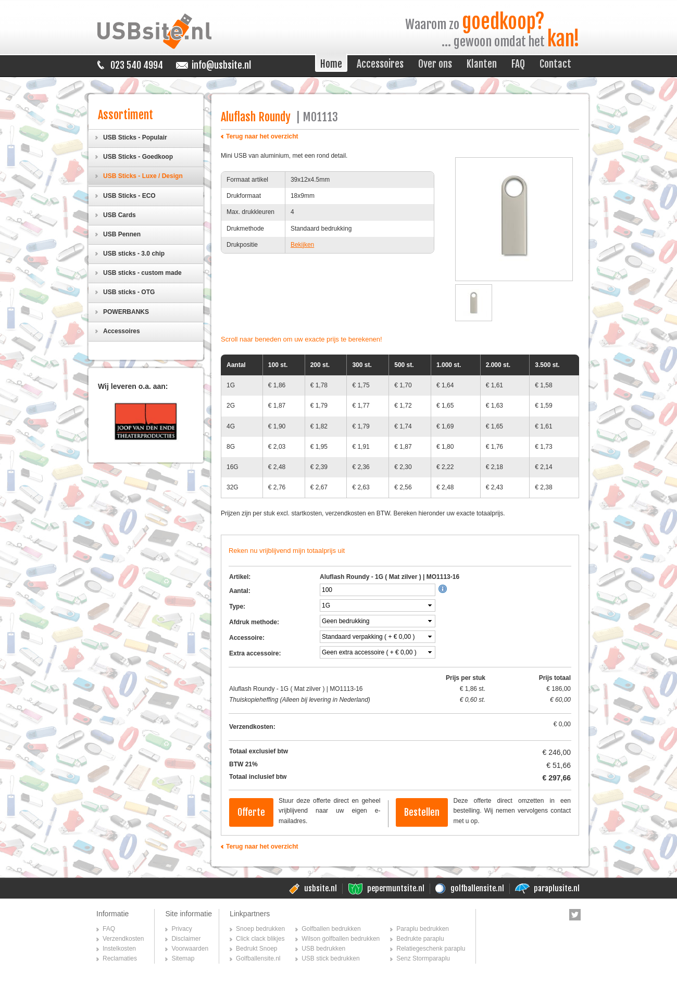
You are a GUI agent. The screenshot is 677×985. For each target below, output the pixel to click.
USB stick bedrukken (330, 958)
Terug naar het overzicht (262, 136)
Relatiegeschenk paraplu (430, 948)
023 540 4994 (136, 65)
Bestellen (422, 812)
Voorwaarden (189, 948)
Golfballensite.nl (258, 958)
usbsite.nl (320, 888)
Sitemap (182, 958)
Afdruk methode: (254, 622)
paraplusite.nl (557, 888)
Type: (237, 606)
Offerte (251, 812)
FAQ (109, 928)
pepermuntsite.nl (395, 888)
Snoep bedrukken (260, 928)
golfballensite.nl (477, 888)
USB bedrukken (323, 948)
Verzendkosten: (252, 726)
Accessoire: (247, 637)
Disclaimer (185, 938)
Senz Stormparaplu (423, 958)
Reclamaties (120, 958)
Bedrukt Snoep (256, 948)
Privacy (181, 928)
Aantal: (239, 591)
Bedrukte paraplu (420, 938)
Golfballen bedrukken (331, 928)
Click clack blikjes (260, 938)
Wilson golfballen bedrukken (341, 938)
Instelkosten (119, 948)
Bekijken (302, 244)
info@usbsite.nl (221, 65)
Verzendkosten (123, 938)
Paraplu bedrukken (422, 928)
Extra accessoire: (255, 653)
